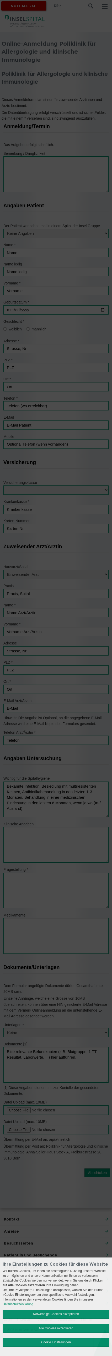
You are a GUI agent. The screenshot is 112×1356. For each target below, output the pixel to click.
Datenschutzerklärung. (18, 1304)
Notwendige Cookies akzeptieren (56, 1314)
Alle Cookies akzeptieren (56, 1328)
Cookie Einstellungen (56, 1342)
